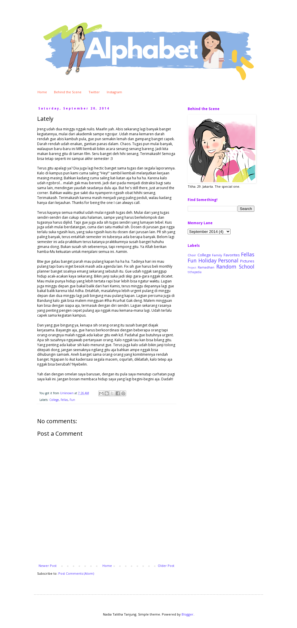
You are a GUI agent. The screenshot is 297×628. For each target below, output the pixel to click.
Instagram (114, 92)
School (246, 266)
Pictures (247, 261)
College (54, 400)
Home (42, 92)
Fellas (64, 400)
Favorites (232, 255)
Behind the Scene (68, 92)
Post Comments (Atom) (76, 573)
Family (217, 255)
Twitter (94, 92)
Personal (228, 260)
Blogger (187, 614)
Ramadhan (206, 267)
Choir (192, 255)
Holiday (207, 260)
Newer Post (48, 565)
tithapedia (195, 272)
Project (192, 267)
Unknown (67, 393)
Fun (72, 400)
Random (226, 266)
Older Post (166, 565)
